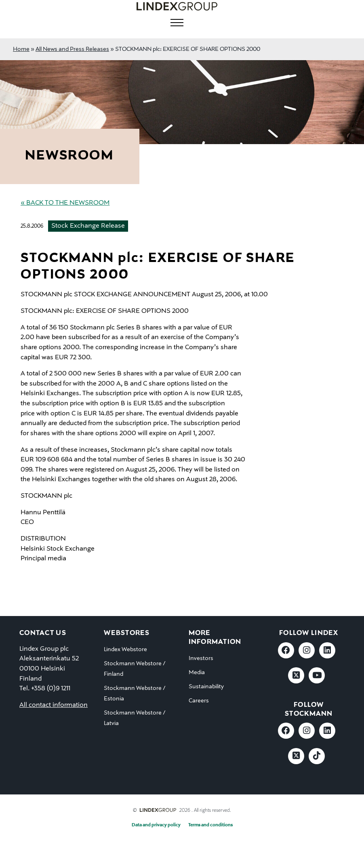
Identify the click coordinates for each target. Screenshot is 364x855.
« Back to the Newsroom (65, 203)
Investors (201, 658)
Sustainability (206, 686)
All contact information (53, 705)
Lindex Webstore (125, 649)
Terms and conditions (210, 825)
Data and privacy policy (156, 825)
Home (21, 49)
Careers (199, 701)
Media (197, 672)
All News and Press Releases (72, 49)
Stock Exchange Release (88, 226)
